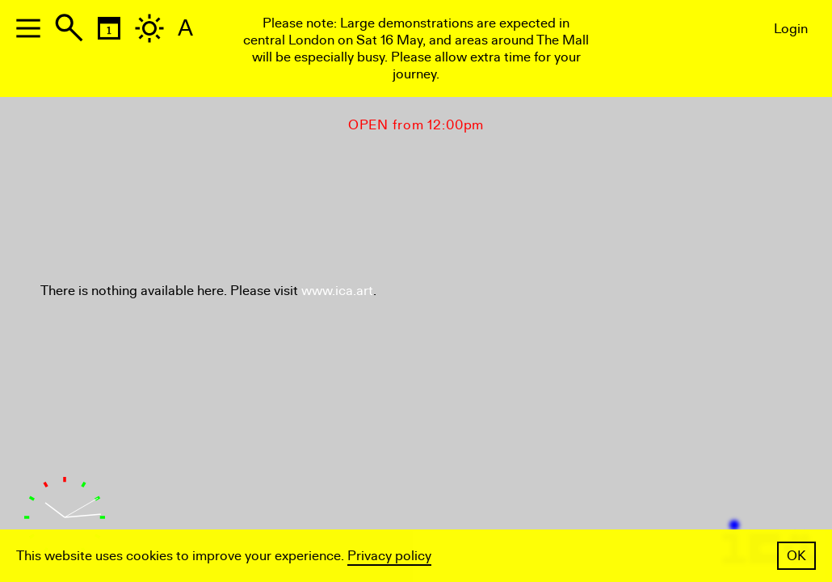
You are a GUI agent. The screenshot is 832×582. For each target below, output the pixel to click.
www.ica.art (337, 290)
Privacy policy (389, 555)
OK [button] (796, 555)
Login (791, 28)
